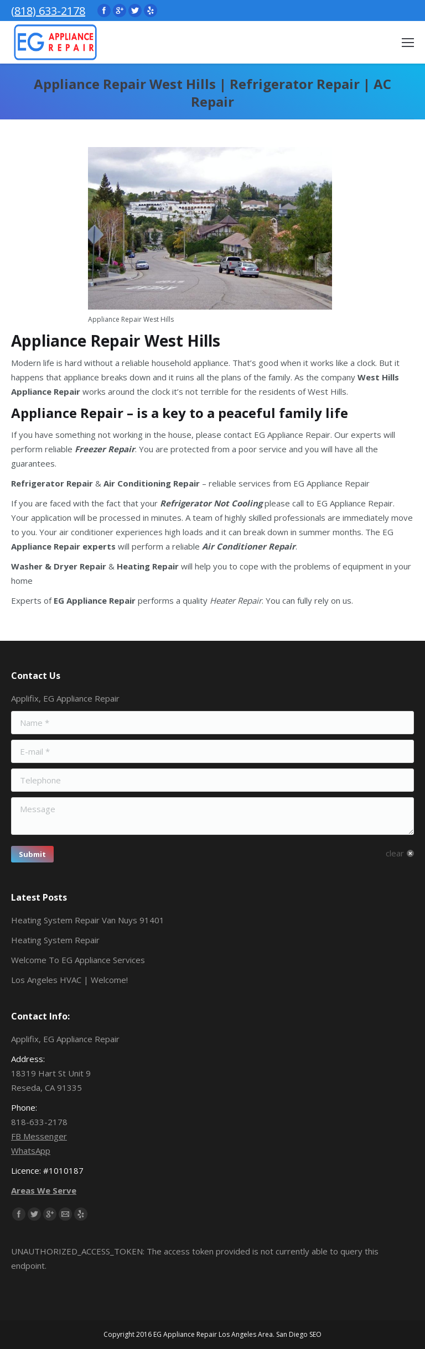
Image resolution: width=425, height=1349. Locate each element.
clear (395, 853)
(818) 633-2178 (48, 10)
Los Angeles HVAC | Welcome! (69, 979)
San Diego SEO (299, 1334)
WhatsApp (30, 1150)
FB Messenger (39, 1136)
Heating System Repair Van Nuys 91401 (87, 920)
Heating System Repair (55, 939)
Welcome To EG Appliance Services (78, 959)
